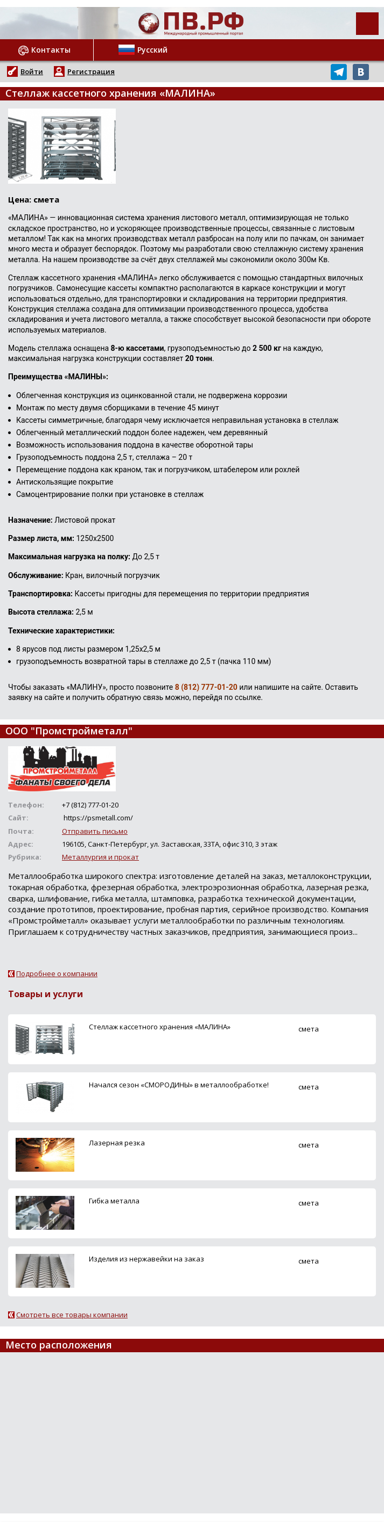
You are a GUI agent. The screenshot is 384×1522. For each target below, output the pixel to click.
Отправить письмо (95, 831)
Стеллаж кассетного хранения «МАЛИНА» (160, 1027)
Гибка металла (114, 1201)
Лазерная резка (117, 1143)
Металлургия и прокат (100, 857)
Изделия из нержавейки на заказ (146, 1259)
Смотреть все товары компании (72, 1314)
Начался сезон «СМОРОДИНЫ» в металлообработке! (179, 1085)
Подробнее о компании (56, 973)
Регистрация (91, 71)
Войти (31, 71)
